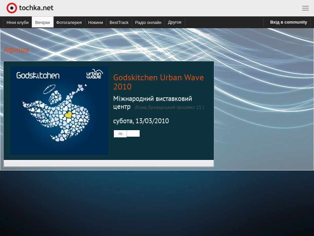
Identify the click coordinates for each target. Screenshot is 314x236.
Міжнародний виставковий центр (152, 102)
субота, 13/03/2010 (141, 120)
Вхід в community (288, 22)
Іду (120, 133)
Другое (174, 22)
